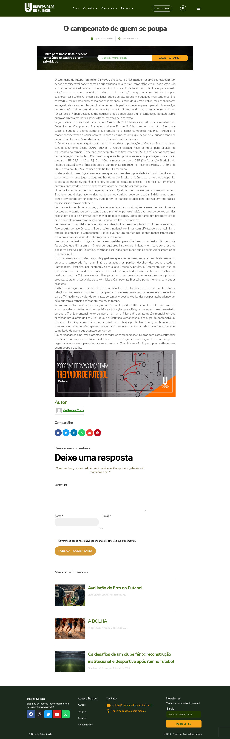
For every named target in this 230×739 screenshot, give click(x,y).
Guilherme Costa (73, 410)
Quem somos (109, 8)
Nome (59, 516)
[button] (162, 8)
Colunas (82, 718)
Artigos (82, 711)
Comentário (61, 485)
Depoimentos (85, 724)
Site (101, 528)
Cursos (76, 8)
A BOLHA (97, 621)
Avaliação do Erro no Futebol (115, 588)
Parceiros (127, 8)
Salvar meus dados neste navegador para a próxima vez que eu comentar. (97, 540)
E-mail (106, 516)
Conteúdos (90, 8)
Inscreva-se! (184, 724)
